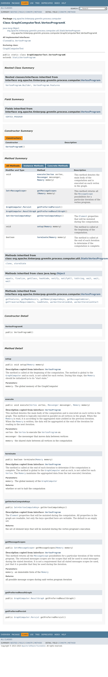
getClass (32, 278)
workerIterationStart (86, 302)
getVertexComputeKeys (49, 216)
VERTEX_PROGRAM (14, 117)
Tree (37, 3)
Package (16, 3)
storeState (20, 263)
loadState (42, 302)
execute (41, 174)
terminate (42, 237)
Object (61, 273)
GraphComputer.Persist (18, 207)
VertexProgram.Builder (18, 85)
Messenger (42, 177)
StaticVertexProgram (23, 57)
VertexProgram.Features (46, 85)
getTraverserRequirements (20, 302)
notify (55, 278)
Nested (13, 12)
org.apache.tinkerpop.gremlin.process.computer (37, 18)
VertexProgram (23, 41)
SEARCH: (74, 9)
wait (88, 278)
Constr (29, 12)
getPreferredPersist (48, 207)
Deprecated (47, 3)
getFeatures (12, 299)
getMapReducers (29, 299)
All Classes (6, 8)
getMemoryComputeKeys (52, 299)
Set (8, 191)
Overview (5, 3)
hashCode (44, 278)
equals (9, 278)
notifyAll (66, 278)
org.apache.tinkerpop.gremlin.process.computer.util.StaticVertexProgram (43, 31)
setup (40, 226)
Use (31, 3)
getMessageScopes (47, 191)
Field (21, 12)
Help (64, 3)
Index (57, 3)
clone (9, 263)
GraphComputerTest (13, 48)
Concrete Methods (57, 166)
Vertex (50, 174)
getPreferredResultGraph (51, 211)
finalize (20, 278)
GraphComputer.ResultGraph (21, 211)
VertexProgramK (14, 147)
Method (38, 12)
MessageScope (18, 191)
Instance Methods (33, 166)
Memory (40, 180)
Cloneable (8, 41)
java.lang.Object (11, 28)
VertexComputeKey (20, 216)
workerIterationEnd (61, 302)
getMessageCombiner (78, 299)
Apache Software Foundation (34, 646)
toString (79, 278)
